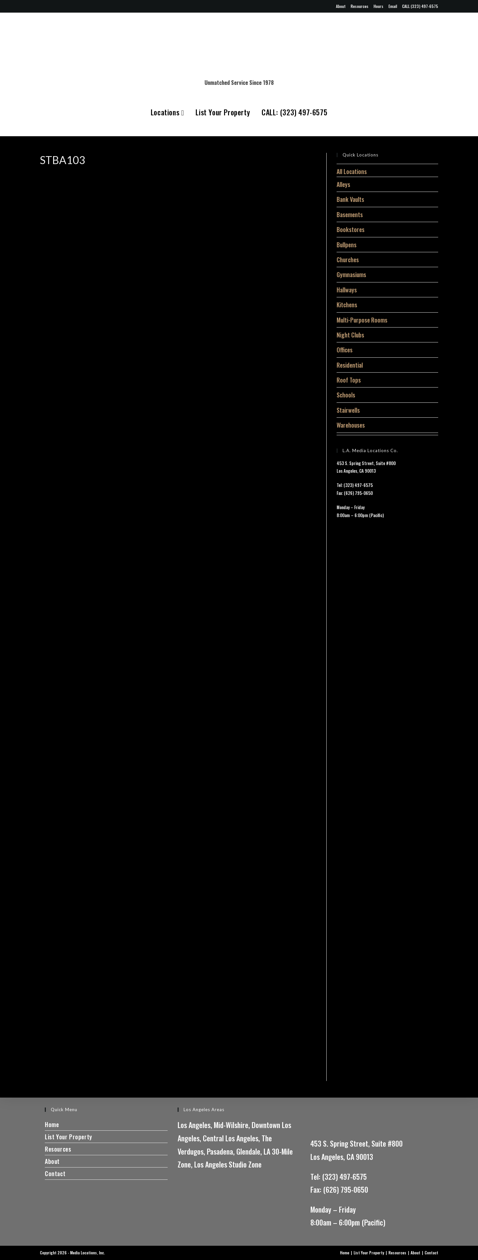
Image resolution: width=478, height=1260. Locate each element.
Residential (350, 365)
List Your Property (223, 112)
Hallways (347, 289)
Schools (346, 394)
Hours (378, 6)
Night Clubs (350, 334)
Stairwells (348, 410)
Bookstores (350, 229)
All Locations (352, 171)
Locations (167, 112)
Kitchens (347, 304)
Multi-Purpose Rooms (362, 320)
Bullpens (347, 244)
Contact (55, 1173)
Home (52, 1124)
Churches (348, 259)
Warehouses (351, 425)
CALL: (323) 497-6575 (294, 112)
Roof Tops (349, 380)
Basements (350, 214)
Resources (359, 6)
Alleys (343, 184)
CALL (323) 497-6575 (420, 6)
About (341, 6)
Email (392, 6)
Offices (345, 349)
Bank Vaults (350, 199)
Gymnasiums (351, 274)
